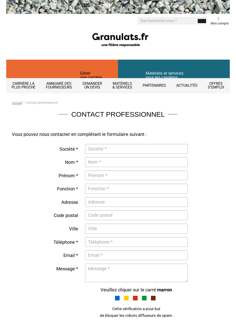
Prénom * (68, 175)
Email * (70, 255)
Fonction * (67, 189)
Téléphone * (65, 242)
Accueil (17, 102)
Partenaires (154, 85)
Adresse (69, 202)
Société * (68, 149)
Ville (73, 229)
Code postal (66, 215)
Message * (67, 269)
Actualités (187, 85)
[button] (62, 73)
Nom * (71, 162)
